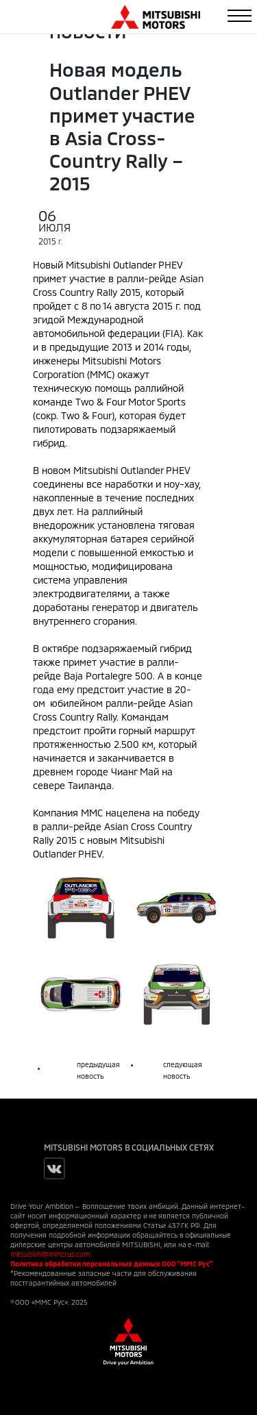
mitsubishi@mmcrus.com (50, 1254)
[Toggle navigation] (240, 15)
